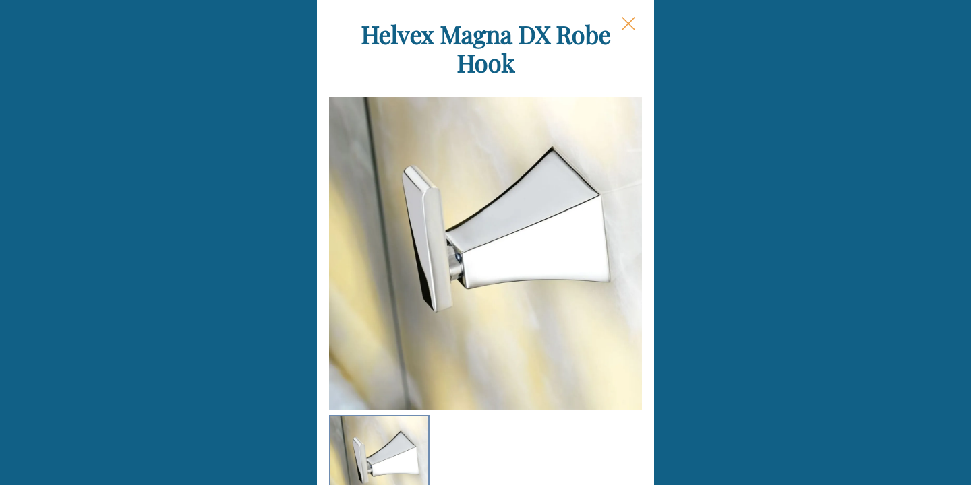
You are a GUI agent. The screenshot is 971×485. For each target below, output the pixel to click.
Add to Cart (668, 404)
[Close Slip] (766, 37)
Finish (580, 197)
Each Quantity (603, 250)
